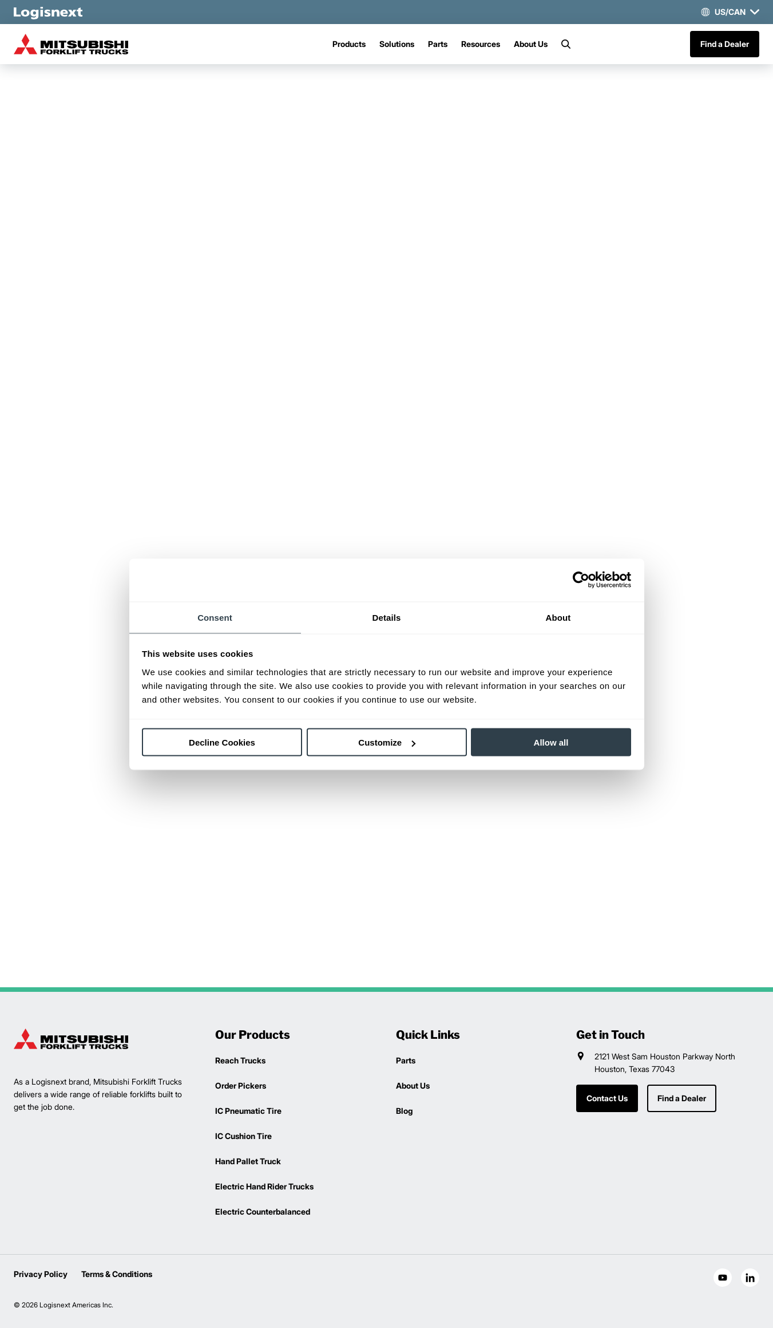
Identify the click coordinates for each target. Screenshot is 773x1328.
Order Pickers (240, 1085)
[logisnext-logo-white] (48, 12)
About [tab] (558, 617)
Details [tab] (386, 617)
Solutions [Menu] (396, 44)
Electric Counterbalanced (262, 1211)
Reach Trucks (240, 1060)
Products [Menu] (349, 44)
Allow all (551, 742)
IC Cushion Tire (243, 1136)
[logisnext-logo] (71, 1038)
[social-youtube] (722, 1277)
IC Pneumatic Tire (248, 1111)
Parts (437, 44)
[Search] (565, 44)
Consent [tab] (214, 617)
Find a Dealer (724, 44)
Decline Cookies (222, 742)
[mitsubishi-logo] (71, 44)
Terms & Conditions (116, 1274)
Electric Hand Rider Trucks (264, 1186)
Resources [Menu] (480, 44)
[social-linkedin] (750, 1277)
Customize (386, 742)
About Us (531, 44)
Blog (404, 1111)
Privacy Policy (41, 1274)
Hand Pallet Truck (248, 1161)
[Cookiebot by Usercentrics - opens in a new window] (581, 580)
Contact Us (607, 1098)
